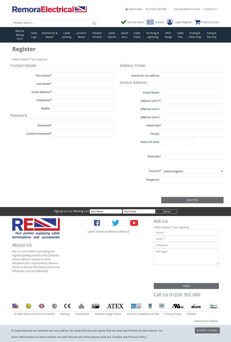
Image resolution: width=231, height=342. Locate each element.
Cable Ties (180, 35)
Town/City (153, 125)
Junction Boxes (81, 35)
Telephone (43, 100)
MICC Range (168, 35)
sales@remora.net (187, 9)
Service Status (133, 22)
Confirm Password (38, 133)
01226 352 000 (156, 9)
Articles (156, 22)
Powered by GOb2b (206, 321)
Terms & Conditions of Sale (143, 314)
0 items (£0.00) (207, 22)
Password (44, 125)
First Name (43, 75)
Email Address (41, 92)
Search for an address (145, 75)
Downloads (133, 9)
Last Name (43, 84)
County (154, 133)
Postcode (154, 156)
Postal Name (151, 92)
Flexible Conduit (97, 35)
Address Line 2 (150, 109)
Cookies (191, 314)
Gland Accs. (124, 35)
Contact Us (210, 9)
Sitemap (65, 314)
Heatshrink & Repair (50, 35)
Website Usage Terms (108, 314)
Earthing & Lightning (152, 35)
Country (155, 171)
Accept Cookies (207, 330)
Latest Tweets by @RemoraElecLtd (108, 231)
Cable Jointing (66, 35)
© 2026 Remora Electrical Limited (34, 314)
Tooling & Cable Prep (194, 35)
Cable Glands (112, 35)
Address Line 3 (150, 117)
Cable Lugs (33, 35)
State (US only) (149, 142)
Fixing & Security (211, 35)
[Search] (94, 22)
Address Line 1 (151, 101)
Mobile (45, 108)
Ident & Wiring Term (19, 35)
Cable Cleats (137, 35)
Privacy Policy (173, 314)
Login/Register (179, 22)
